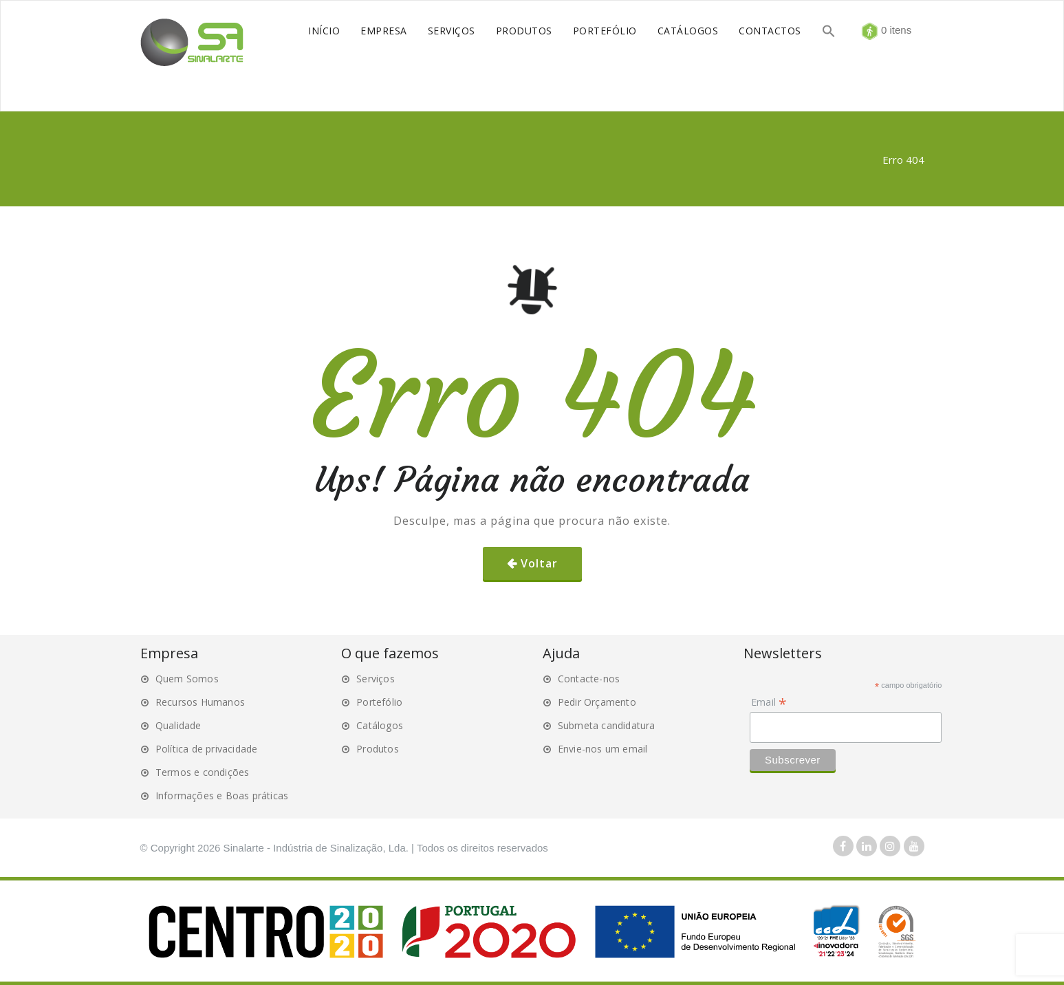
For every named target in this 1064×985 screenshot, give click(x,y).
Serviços (375, 678)
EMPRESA (383, 30)
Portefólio (379, 701)
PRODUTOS (524, 30)
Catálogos (379, 725)
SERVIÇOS (451, 30)
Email (769, 702)
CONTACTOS (770, 30)
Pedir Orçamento (597, 701)
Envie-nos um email (603, 748)
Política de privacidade (206, 748)
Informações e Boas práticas (221, 795)
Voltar (539, 563)
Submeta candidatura (606, 725)
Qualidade (178, 725)
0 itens (894, 30)
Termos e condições (202, 772)
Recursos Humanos (200, 701)
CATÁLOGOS (688, 30)
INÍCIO (324, 30)
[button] (829, 32)
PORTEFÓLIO (605, 30)
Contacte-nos (589, 678)
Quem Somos (187, 678)
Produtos (377, 748)
